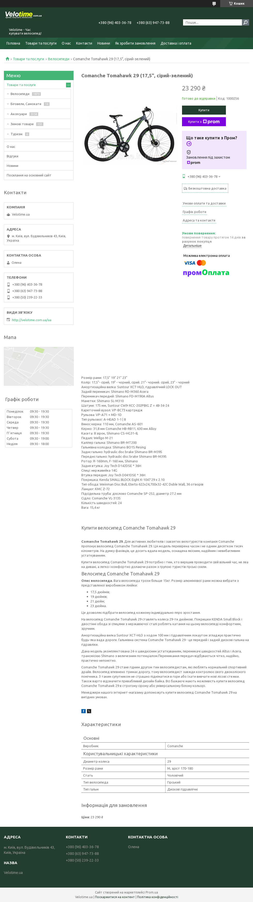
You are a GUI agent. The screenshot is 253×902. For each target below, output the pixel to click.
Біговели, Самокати (26, 104)
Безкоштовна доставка (207, 188)
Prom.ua (152, 892)
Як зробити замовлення (135, 43)
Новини (103, 43)
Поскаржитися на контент (115, 897)
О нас (66, 43)
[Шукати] (245, 22)
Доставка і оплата (176, 43)
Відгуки (12, 156)
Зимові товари (22, 124)
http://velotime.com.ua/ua (31, 320)
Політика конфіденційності (157, 897)
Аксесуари (19, 114)
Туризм (16, 134)
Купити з (204, 122)
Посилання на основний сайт (29, 175)
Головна (13, 43)
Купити (204, 110)
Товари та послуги (41, 43)
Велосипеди (58, 59)
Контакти (84, 43)
